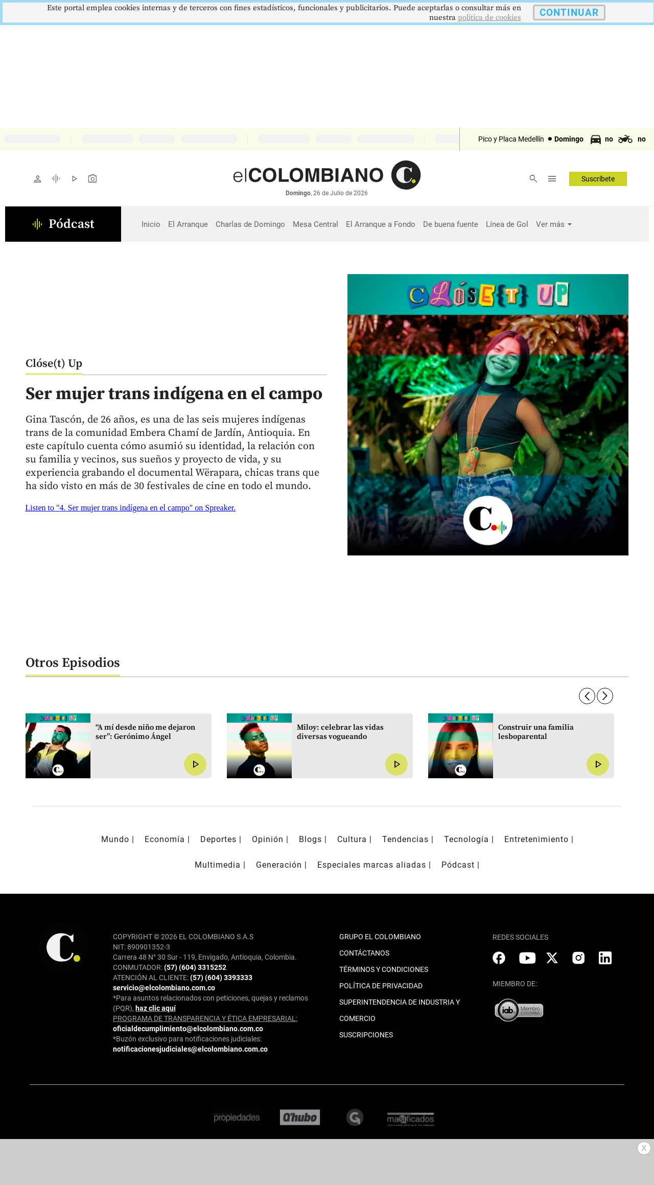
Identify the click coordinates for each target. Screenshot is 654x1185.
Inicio (151, 224)
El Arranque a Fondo (380, 224)
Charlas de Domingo (250, 224)
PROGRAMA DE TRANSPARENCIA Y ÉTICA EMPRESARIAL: (205, 1018)
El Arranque (188, 224)
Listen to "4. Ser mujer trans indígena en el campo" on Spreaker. (131, 507)
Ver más (550, 224)
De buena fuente (450, 224)
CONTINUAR (569, 12)
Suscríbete (598, 179)
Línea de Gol (507, 224)
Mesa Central (315, 224)
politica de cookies (489, 17)
